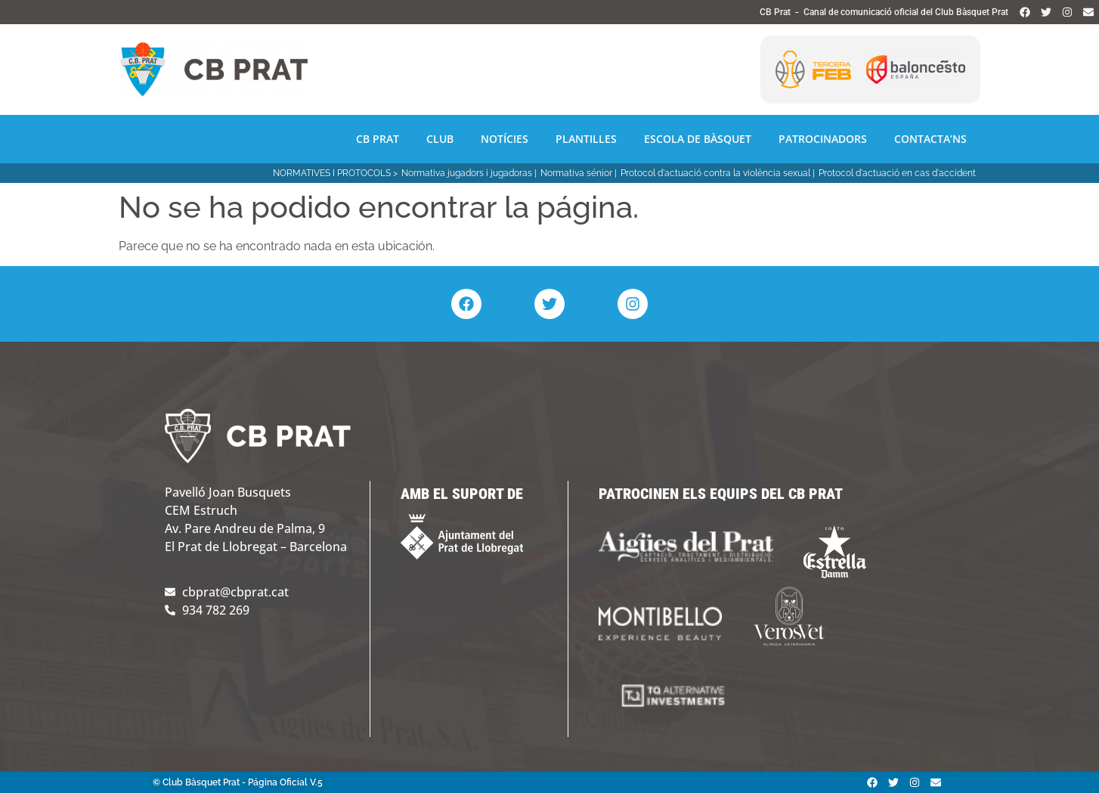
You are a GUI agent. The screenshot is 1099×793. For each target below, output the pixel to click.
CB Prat (377, 139)
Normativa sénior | (578, 173)
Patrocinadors (823, 139)
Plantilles (586, 139)
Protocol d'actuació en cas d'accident (897, 173)
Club (440, 139)
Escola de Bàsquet (697, 139)
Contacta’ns (930, 139)
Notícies (504, 139)
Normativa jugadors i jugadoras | (469, 173)
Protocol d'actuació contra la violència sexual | (718, 173)
